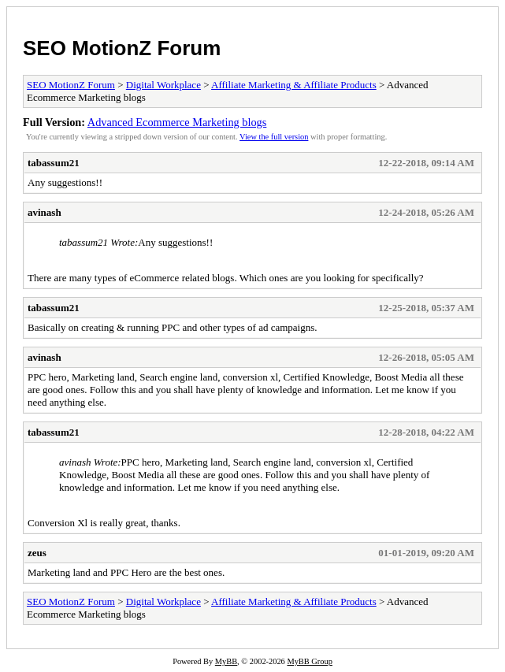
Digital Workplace (163, 85)
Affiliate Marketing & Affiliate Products (294, 85)
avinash (44, 212)
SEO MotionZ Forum (122, 48)
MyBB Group (309, 661)
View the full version (274, 136)
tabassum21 (54, 163)
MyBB (226, 661)
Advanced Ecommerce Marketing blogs (176, 122)
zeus (37, 553)
